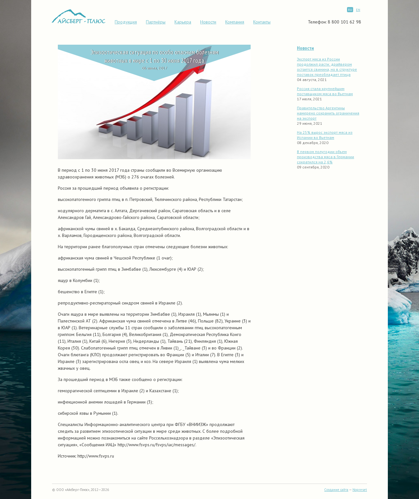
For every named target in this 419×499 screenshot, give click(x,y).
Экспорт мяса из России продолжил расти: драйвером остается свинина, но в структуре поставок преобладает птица (327, 67)
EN (358, 10)
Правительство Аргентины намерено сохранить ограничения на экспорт (328, 113)
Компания (234, 22)
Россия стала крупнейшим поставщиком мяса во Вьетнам (325, 91)
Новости (208, 22)
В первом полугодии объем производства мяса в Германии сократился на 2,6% (325, 156)
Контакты (262, 22)
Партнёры (155, 22)
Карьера (182, 22)
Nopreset (359, 489)
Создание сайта (336, 489)
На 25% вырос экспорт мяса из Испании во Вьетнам (324, 135)
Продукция (126, 22)
